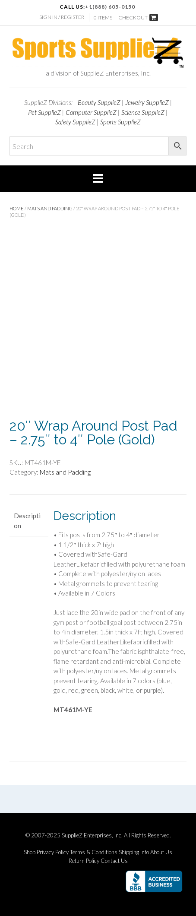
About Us (161, 852)
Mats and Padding (50, 208)
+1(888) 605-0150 (110, 6)
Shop (29, 852)
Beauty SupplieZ (99, 102)
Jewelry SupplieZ (147, 102)
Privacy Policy (53, 852)
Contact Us (114, 861)
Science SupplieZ (142, 112)
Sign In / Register (61, 17)
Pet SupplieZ (44, 112)
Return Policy (84, 861)
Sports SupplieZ (120, 122)
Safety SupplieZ (75, 122)
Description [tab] (27, 520)
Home (16, 208)
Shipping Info (134, 852)
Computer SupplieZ (91, 112)
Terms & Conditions (93, 852)
